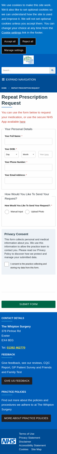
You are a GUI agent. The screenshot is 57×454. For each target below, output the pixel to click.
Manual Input (17, 211)
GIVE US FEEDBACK (16, 380)
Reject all (27, 41)
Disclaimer (25, 441)
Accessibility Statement (32, 445)
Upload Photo (37, 211)
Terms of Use (26, 433)
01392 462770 (16, 347)
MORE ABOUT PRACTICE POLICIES (26, 418)
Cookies (23, 449)
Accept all (10, 41)
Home (4, 88)
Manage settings (13, 50)
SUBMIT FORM (28, 304)
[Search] (25, 70)
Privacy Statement (29, 437)
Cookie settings (11, 32)
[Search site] (52, 70)
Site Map (36, 449)
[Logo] (28, 59)
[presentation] (25, 283)
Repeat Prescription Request (25, 88)
